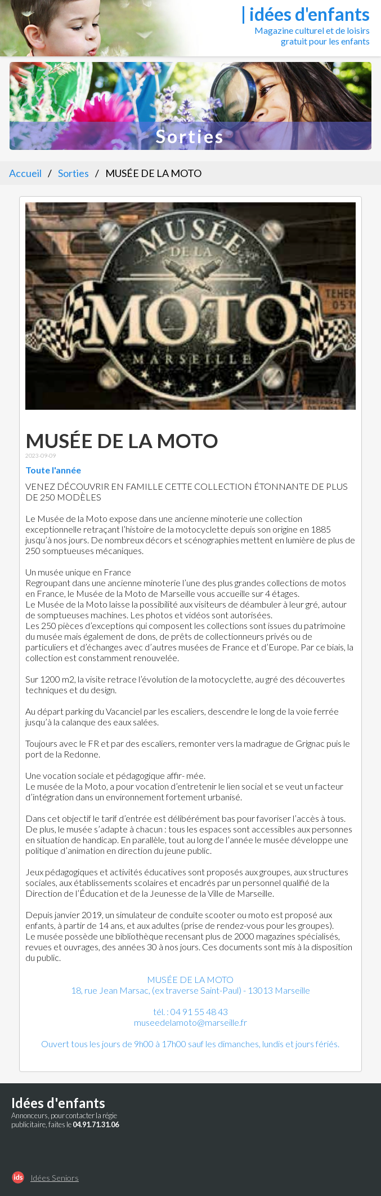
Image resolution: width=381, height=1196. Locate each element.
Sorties (73, 173)
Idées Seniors (54, 1177)
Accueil (25, 173)
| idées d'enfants (305, 14)
